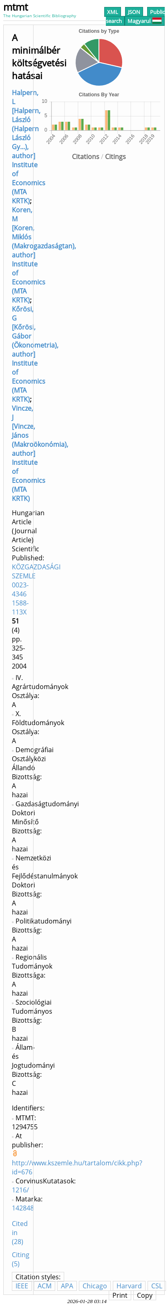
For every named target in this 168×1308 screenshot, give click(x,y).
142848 (23, 1207)
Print (120, 1295)
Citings (115, 156)
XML (112, 12)
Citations (85, 156)
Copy (144, 1295)
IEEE (22, 1285)
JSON (134, 12)
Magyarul (145, 21)
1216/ (20, 1189)
